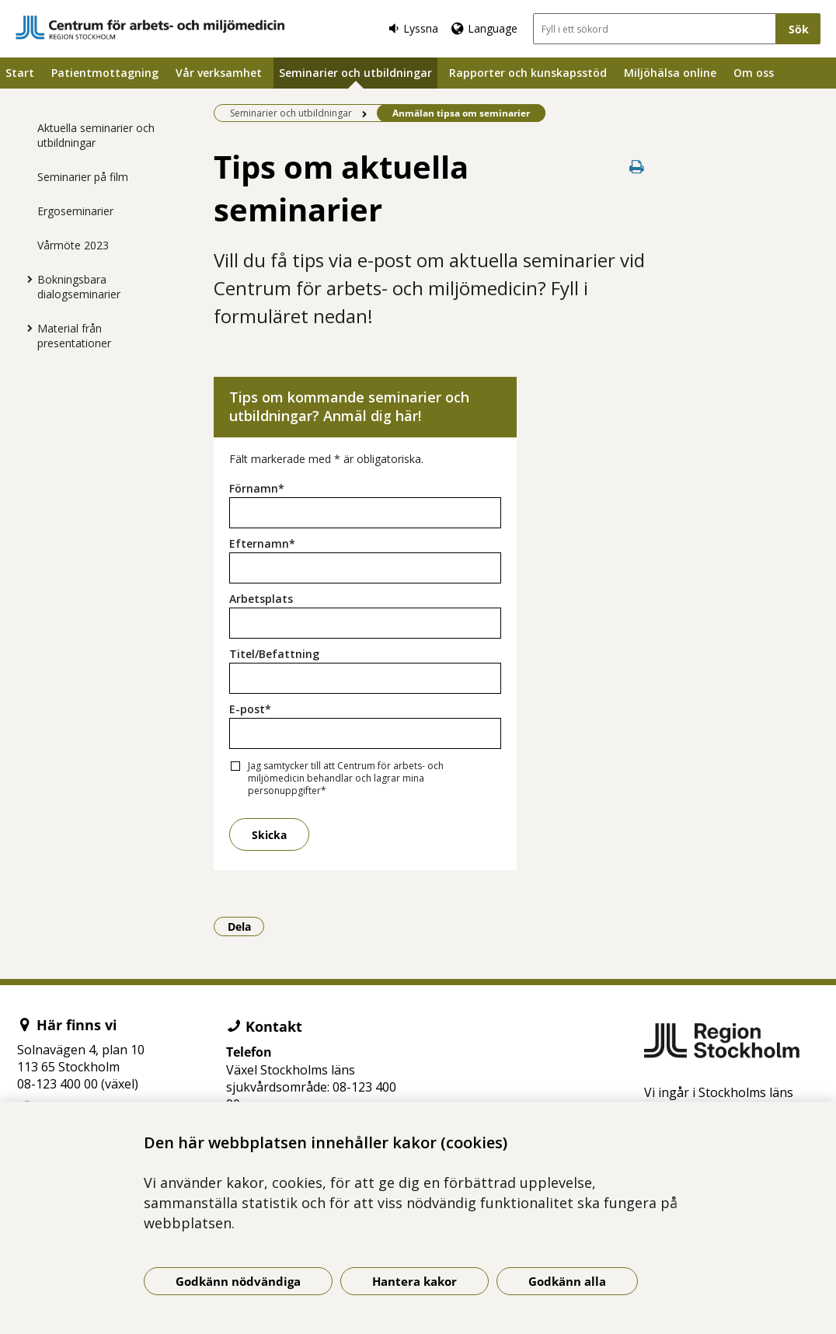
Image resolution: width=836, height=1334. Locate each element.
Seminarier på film (82, 176)
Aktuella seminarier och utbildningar (96, 135)
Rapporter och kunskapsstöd (528, 72)
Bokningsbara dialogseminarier (78, 286)
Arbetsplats (261, 598)
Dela (246, 926)
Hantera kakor (414, 1281)
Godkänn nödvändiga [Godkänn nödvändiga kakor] (238, 1281)
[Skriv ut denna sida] (637, 166)
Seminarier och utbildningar (355, 72)
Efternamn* (262, 543)
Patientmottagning (104, 72)
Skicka (269, 834)
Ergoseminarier (75, 211)
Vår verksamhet (219, 72)
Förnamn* (256, 488)
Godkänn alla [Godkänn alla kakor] (567, 1281)
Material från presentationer (74, 335)
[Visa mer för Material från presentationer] (26, 328)
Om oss (753, 72)
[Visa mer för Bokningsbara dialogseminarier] (26, 279)
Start (19, 72)
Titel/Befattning (274, 653)
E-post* (250, 709)
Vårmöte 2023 (73, 245)
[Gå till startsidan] (150, 28)
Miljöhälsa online (670, 72)
